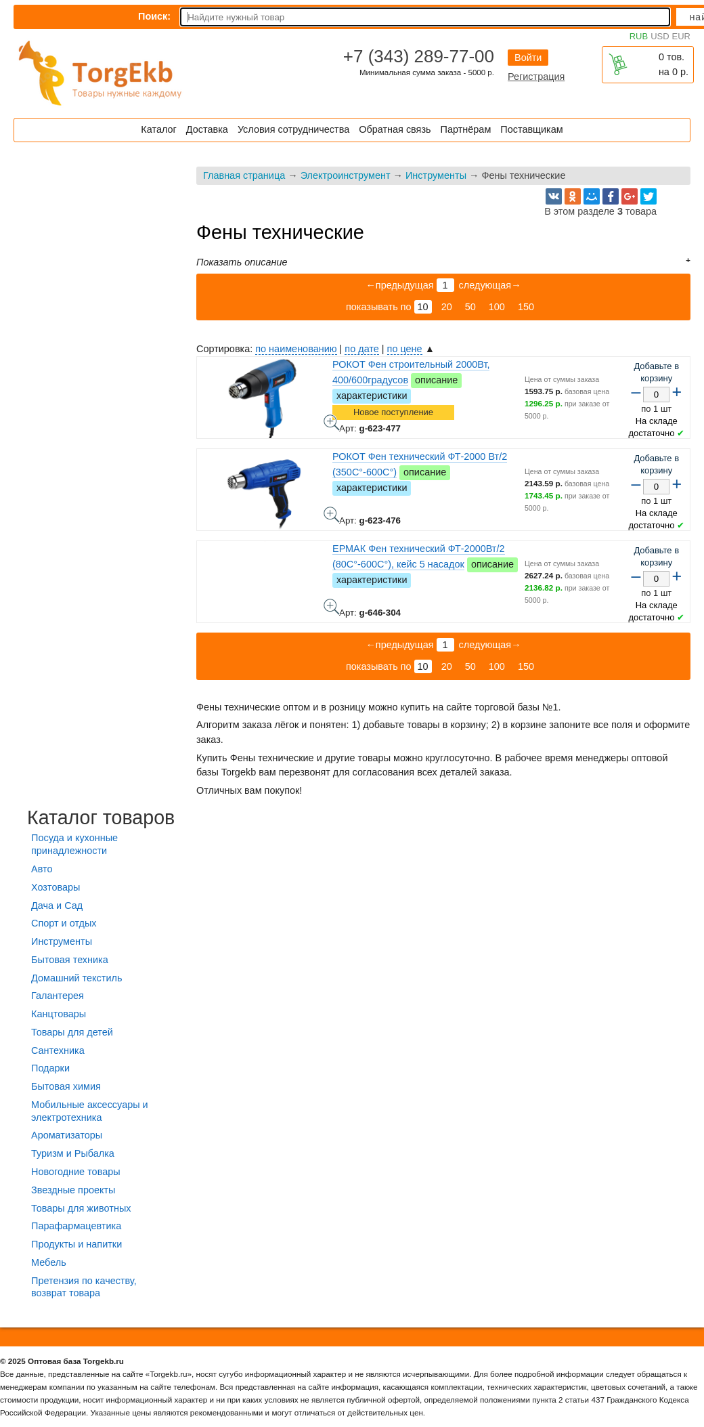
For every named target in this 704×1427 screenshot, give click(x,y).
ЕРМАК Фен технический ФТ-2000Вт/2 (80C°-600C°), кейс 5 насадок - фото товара (331, 607)
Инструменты (435, 175)
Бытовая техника (69, 959)
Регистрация (536, 76)
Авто (41, 869)
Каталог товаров (101, 817)
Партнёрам (466, 129)
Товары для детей (72, 1032)
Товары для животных (81, 1208)
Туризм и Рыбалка (72, 1153)
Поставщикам (531, 129)
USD (660, 36)
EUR (681, 36)
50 (470, 306)
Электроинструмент (346, 175)
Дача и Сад (57, 905)
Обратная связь (395, 129)
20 (446, 306)
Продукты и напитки (76, 1244)
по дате (361, 348)
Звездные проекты (73, 1190)
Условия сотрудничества (293, 129)
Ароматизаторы (66, 1135)
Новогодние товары (75, 1171)
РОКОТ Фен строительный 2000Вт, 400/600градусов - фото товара (331, 422)
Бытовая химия (66, 1086)
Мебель (48, 1262)
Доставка (207, 129)
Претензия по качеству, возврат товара (84, 1287)
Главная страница (244, 175)
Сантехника (58, 1050)
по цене (404, 348)
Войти (528, 57)
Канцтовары (58, 1013)
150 (526, 306)
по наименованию (295, 348)
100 (497, 306)
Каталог (158, 129)
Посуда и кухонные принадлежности (74, 844)
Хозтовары (55, 887)
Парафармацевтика (76, 1225)
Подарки (50, 1068)
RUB (639, 36)
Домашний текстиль (76, 978)
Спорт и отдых (64, 923)
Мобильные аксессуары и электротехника (89, 1111)
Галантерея (57, 995)
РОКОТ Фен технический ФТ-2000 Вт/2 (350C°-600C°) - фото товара (331, 515)
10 (423, 306)
